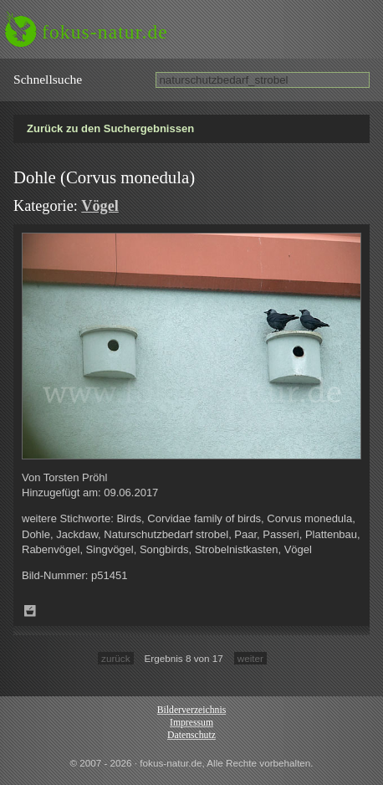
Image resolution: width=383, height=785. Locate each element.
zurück (115, 658)
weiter (250, 658)
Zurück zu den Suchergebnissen (110, 128)
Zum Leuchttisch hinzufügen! (30, 611)
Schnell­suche (47, 79)
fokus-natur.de (105, 32)
